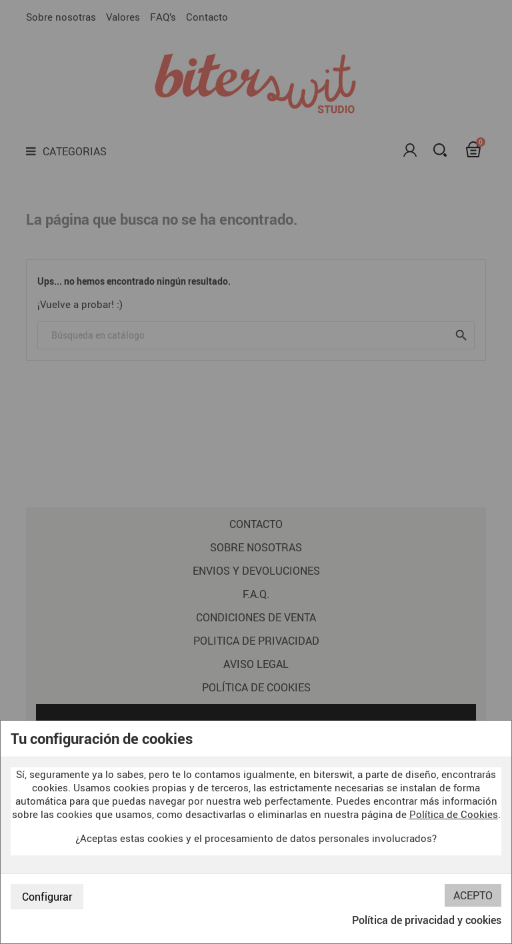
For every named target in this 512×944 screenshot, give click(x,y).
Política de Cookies (453, 814)
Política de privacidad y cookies (426, 920)
